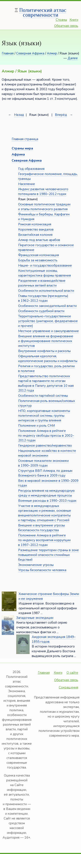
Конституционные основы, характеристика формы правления (44, 273)
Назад (19, 115)
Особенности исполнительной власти (46, 290)
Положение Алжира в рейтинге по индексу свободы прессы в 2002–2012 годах (46, 436)
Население (26, 184)
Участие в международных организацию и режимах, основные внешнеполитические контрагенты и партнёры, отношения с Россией (44, 513)
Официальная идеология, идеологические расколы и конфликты (47, 358)
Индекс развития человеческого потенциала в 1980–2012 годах (43, 191)
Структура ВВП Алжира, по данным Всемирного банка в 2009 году (45, 473)
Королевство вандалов (36, 229)
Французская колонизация (38, 255)
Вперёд (61, 115)
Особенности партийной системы (43, 395)
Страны (61, 20)
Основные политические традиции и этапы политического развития (44, 206)
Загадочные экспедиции (34, 618)
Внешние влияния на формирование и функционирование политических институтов (45, 341)
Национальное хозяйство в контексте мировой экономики (47, 453)
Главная (8, 53)
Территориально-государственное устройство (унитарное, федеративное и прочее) (48, 321)
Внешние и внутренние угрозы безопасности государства (41, 527)
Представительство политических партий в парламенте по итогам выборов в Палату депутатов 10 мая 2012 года (46, 383)
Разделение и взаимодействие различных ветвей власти (41, 283)
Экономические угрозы (36, 565)
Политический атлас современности (42, 12)
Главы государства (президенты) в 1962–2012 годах (43, 298)
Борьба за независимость (37, 260)
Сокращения (68, 687)
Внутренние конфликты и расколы (44, 351)
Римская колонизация (34, 224)
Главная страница (25, 139)
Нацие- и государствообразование (45, 265)
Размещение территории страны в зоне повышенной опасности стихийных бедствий (48, 555)
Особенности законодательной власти (47, 306)
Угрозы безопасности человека (42, 570)
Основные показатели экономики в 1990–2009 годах (43, 463)
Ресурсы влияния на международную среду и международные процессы (46, 493)
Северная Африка (30, 53)
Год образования (31, 169)
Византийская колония (35, 235)
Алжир (52, 53)
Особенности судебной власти (41, 311)
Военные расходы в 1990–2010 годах (47, 500)
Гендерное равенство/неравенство (45, 445)
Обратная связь (66, 26)
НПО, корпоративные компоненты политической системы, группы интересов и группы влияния (44, 416)
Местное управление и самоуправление (48, 331)
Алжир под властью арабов (39, 240)
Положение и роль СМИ (36, 425)
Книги (74, 20)
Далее (73, 58)
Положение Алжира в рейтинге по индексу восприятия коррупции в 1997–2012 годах (44, 540)
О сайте (72, 672)
